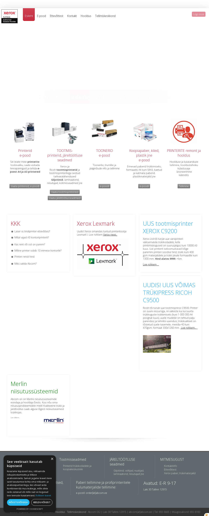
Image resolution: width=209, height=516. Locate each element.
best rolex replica (11, 1)
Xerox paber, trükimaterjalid (180, 473)
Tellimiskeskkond (105, 16)
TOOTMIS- (65, 150)
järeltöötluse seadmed (69, 157)
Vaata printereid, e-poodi (25, 186)
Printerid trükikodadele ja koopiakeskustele (77, 467)
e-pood (25, 155)
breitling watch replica (52, 1)
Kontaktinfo (170, 466)
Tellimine (184, 186)
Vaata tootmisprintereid (64, 192)
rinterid (26, 150)
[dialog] (29, 484)
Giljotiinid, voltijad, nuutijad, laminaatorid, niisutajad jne (129, 472)
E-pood (41, 16)
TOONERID (104, 150)
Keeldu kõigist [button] (42, 502)
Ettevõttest (56, 16)
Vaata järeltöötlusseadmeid (64, 198)
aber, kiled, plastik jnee (147, 155)
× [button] (52, 459)
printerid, (54, 155)
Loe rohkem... (189, 327)
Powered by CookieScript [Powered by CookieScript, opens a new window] (30, 509)
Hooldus (86, 16)
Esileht (29, 16)
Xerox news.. (110, 234)
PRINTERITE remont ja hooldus (184, 153)
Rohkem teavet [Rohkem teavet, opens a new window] (43, 495)
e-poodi (104, 186)
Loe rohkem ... (151, 264)
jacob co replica (31, 1)
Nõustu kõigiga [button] (18, 502)
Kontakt (72, 16)
